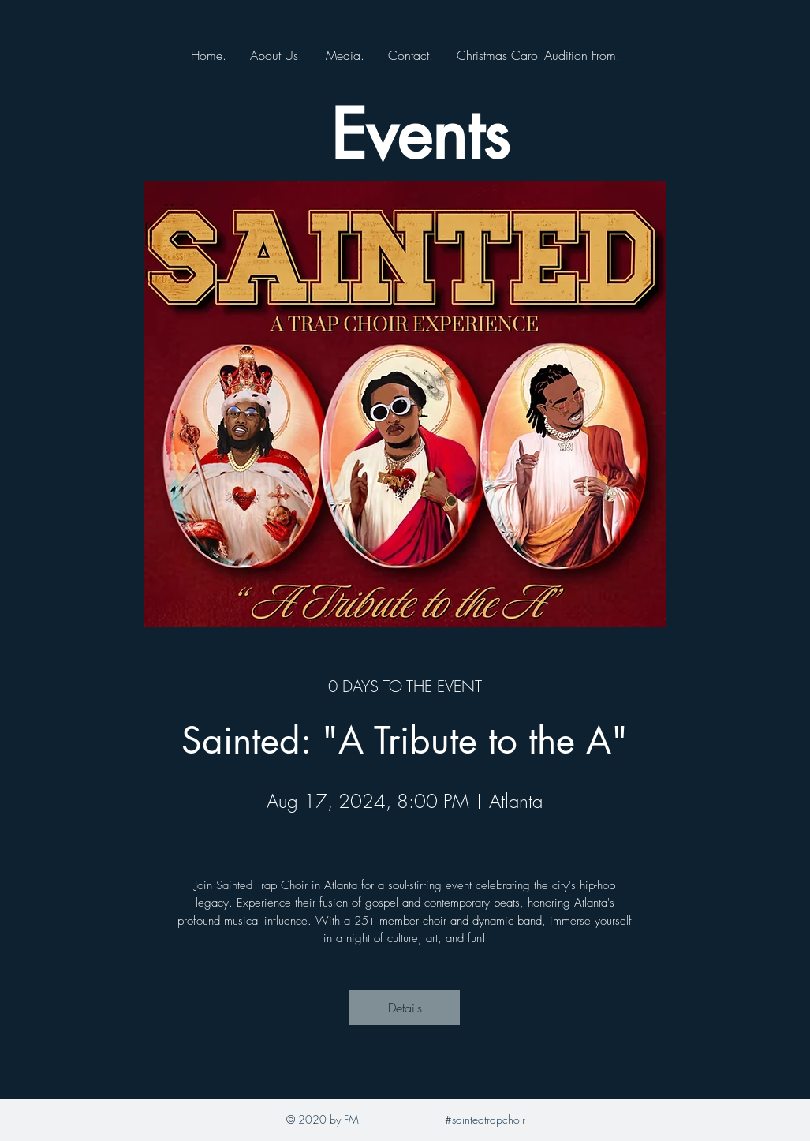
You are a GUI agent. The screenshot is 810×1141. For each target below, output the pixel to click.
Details (405, 1007)
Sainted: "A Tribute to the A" (404, 740)
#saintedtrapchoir (485, 1119)
